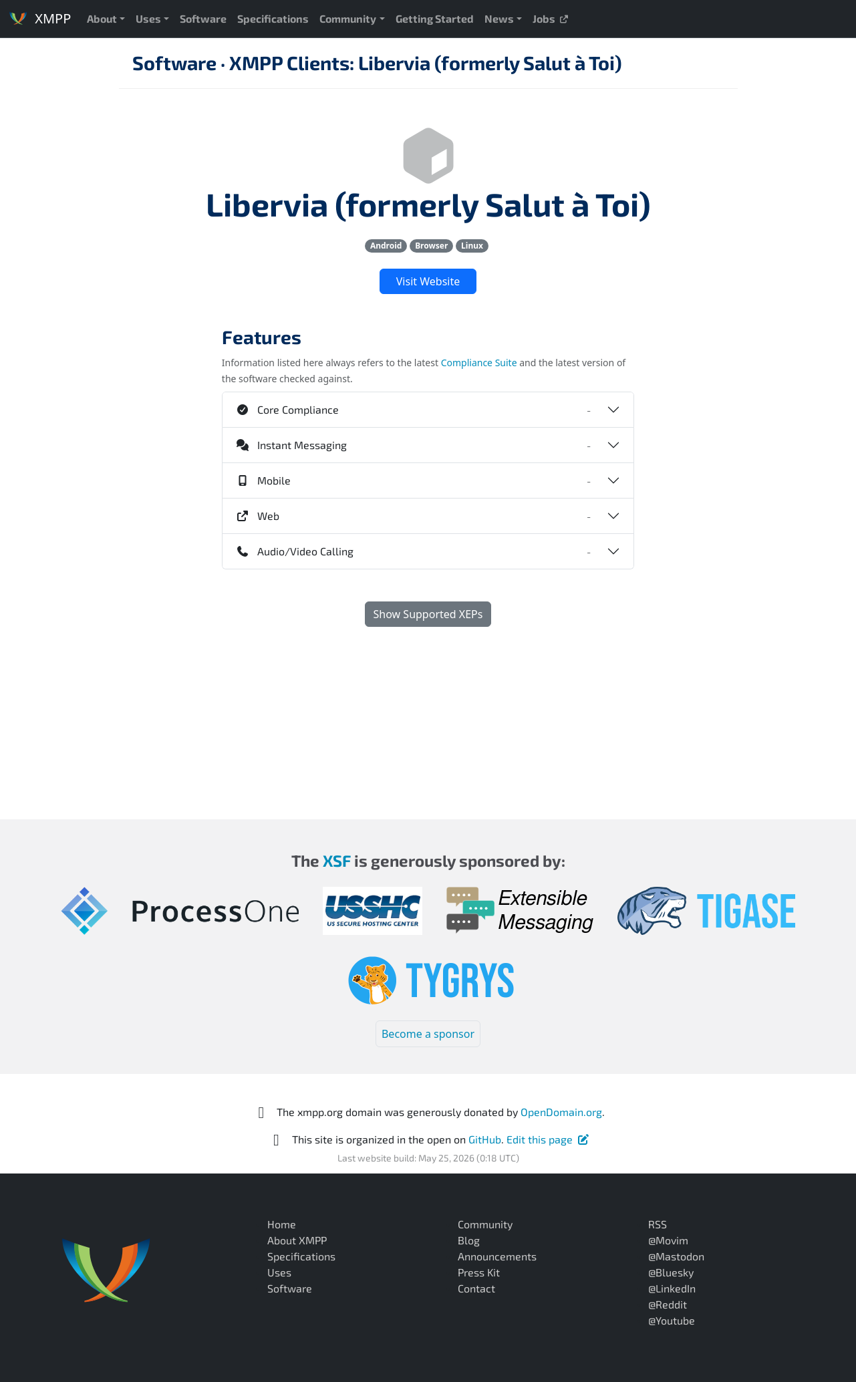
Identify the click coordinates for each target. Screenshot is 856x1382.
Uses (148, 18)
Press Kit (479, 1272)
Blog (469, 1240)
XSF (337, 860)
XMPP (39, 18)
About (102, 18)
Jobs (551, 18)
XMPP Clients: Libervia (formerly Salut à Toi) (425, 62)
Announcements (497, 1256)
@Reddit (667, 1304)
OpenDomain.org (561, 1111)
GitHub (484, 1139)
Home (281, 1224)
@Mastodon (676, 1256)
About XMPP (297, 1240)
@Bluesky (671, 1272)
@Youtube (671, 1320)
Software (203, 18)
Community (347, 18)
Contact (476, 1288)
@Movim (668, 1240)
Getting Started (435, 18)
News (499, 18)
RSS (657, 1224)
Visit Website (428, 281)
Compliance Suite (479, 362)
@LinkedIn (672, 1288)
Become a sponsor (428, 1033)
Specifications (273, 18)
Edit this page (548, 1139)
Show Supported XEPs (428, 614)
